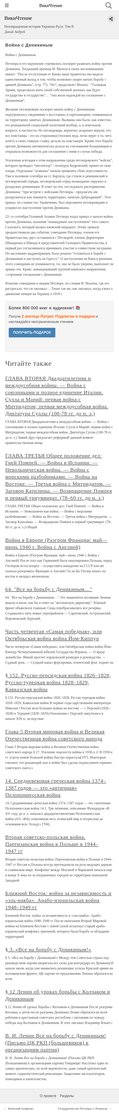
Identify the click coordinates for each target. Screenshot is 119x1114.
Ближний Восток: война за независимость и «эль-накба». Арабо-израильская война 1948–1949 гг (58, 900)
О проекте (48, 1096)
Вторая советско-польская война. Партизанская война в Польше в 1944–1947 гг (51, 844)
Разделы (67, 1096)
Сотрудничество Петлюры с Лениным (82, 1108)
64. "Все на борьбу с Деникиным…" (48, 589)
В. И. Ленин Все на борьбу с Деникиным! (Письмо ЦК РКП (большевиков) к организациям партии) (55, 1042)
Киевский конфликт (21, 1108)
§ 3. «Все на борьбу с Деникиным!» (48, 949)
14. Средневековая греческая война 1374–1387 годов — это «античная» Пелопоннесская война (55, 788)
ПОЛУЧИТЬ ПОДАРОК (32, 332)
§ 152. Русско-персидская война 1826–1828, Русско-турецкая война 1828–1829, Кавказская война (58, 682)
